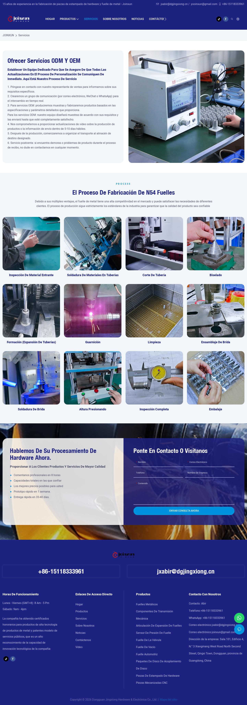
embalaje (215, 409)
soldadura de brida (31, 409)
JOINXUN (8, 35)
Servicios (24, 35)
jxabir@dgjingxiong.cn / (173, 4)
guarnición (92, 342)
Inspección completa (154, 409)
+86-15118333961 (231, 4)
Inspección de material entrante (31, 275)
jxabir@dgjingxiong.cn (186, 571)
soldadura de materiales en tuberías (93, 275)
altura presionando (92, 409)
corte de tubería (154, 275)
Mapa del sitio (168, 700)
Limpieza (154, 342)
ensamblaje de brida (215, 342)
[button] (165, 19)
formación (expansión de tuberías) (31, 342)
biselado (216, 275)
